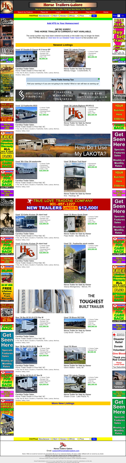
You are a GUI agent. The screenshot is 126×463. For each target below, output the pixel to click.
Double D (32, 73)
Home (105, 12)
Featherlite (39, 73)
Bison (27, 73)
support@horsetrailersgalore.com (65, 451)
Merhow (56, 73)
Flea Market (90, 12)
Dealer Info (73, 12)
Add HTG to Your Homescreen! (63, 23)
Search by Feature (25, 12)
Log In (58, 12)
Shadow (18, 75)
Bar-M (22, 73)
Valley (23, 75)
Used (28, 75)
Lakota (51, 73)
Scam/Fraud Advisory (63, 19)
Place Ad (44, 12)
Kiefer (46, 73)
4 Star (17, 73)
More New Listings (63, 403)
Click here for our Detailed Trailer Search (64, 38)
